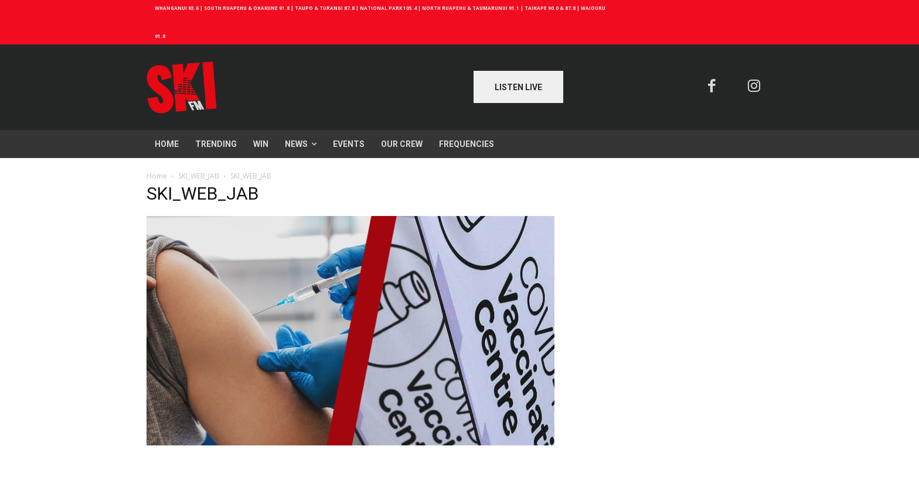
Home (157, 176)
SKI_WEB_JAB (198, 176)
